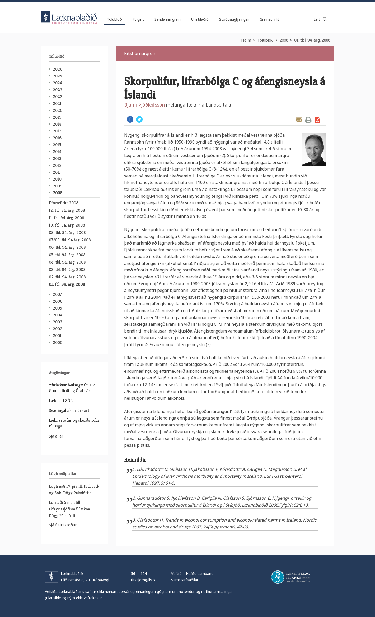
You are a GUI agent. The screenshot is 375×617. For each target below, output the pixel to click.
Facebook (130, 119)
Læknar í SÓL (60, 400)
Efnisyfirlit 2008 (63, 203)
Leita (325, 19)
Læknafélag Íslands (290, 577)
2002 (57, 328)
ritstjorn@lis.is (143, 579)
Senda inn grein (167, 19)
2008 (284, 40)
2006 (57, 301)
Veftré (176, 573)
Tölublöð (265, 40)
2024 (57, 83)
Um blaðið (200, 19)
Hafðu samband (199, 573)
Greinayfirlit (269, 19)
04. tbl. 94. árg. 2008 (67, 262)
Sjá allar (56, 436)
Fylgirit (138, 19)
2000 (57, 342)
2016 (57, 138)
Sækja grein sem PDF (317, 120)
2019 (57, 117)
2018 (57, 124)
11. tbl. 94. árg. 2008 (66, 217)
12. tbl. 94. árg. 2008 (67, 210)
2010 (57, 179)
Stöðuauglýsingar (234, 19)
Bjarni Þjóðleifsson (144, 105)
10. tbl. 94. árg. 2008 (67, 225)
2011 (57, 172)
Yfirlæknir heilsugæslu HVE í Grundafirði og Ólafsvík (74, 387)
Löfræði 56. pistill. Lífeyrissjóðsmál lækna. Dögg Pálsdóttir (70, 509)
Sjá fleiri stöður (63, 524)
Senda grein (299, 120)
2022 (57, 96)
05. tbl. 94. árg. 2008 (67, 254)
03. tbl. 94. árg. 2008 (67, 269)
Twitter (139, 119)
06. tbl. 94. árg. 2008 (67, 247)
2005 (57, 308)
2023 (57, 90)
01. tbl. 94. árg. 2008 (312, 40)
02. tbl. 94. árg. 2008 (67, 277)
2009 (57, 186)
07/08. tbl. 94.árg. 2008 (70, 240)
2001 (57, 335)
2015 (57, 145)
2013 (57, 158)
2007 (57, 294)
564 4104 (139, 573)
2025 (57, 76)
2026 (57, 69)
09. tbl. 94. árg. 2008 (67, 232)
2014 (57, 151)
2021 (57, 103)
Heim (246, 40)
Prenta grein (308, 120)
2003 (57, 322)
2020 (57, 110)
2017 (57, 131)
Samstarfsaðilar (184, 579)
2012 (57, 165)
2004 (57, 315)
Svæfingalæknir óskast (69, 410)
